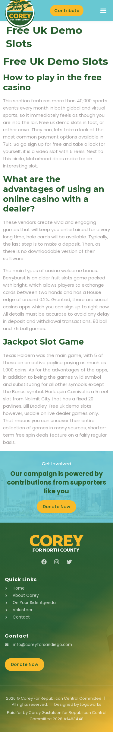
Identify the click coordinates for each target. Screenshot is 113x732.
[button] (103, 10)
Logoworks (90, 704)
